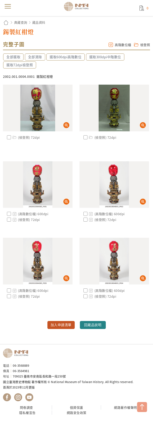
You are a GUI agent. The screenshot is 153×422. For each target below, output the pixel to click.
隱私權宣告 (27, 412)
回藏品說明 (93, 324)
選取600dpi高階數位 (65, 56)
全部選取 (13, 56)
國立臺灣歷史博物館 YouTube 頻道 (29, 397)
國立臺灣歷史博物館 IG (18, 397)
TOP (142, 407)
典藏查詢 (20, 22)
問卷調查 (26, 407)
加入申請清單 (61, 324)
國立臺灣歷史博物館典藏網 (77, 6)
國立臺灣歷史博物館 (17, 353)
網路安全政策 (76, 412)
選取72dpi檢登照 (19, 64)
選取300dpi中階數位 (105, 56)
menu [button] (8, 6)
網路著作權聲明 (125, 407)
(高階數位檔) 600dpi (30, 213)
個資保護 (76, 407)
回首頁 (6, 22)
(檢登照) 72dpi (26, 137)
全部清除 (35, 56)
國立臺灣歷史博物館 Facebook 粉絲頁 (7, 397)
